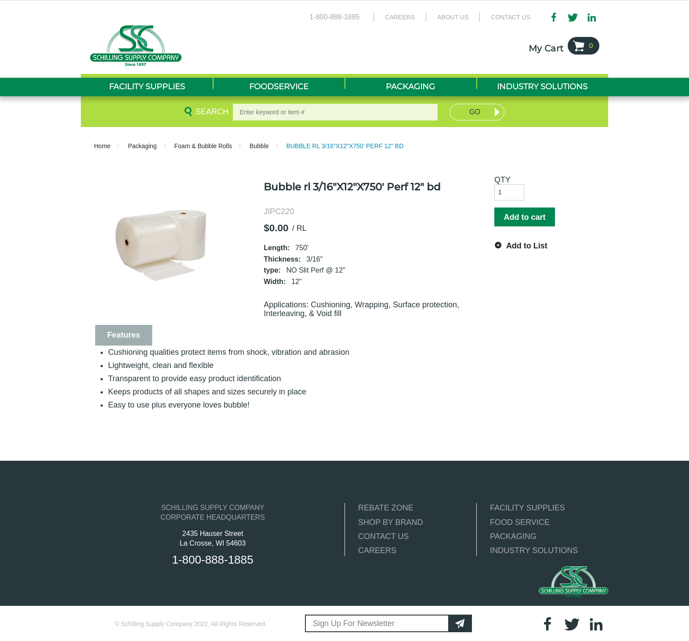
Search (210, 111)
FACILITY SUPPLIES (527, 507)
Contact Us (510, 17)
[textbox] (335, 112)
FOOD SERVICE (520, 522)
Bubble (259, 145)
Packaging (142, 145)
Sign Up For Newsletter (354, 623)
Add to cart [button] (524, 217)
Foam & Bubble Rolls (203, 145)
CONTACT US (383, 536)
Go (474, 112)
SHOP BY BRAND (390, 522)
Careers (400, 17)
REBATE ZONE (385, 507)
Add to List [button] (527, 245)
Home (102, 145)
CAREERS (377, 550)
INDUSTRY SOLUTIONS (534, 550)
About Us (452, 17)
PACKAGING (513, 536)
